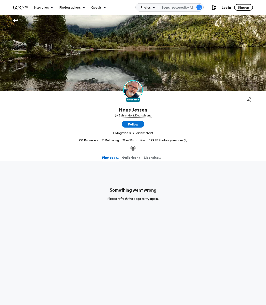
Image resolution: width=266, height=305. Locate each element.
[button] (133, 124)
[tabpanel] (133, 233)
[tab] (110, 157)
